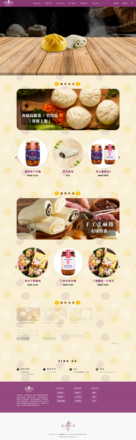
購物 (94, 393)
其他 (94, 401)
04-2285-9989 (51, 372)
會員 (94, 397)
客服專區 (84, 3)
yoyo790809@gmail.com (107, 372)
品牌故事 (60, 393)
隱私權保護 (61, 401)
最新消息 (49, 3)
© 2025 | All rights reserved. (68, 434)
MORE (115, 343)
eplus (73, 437)
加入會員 (78, 397)
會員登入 (78, 393)
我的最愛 (78, 401)
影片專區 (72, 3)
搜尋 (116, 3)
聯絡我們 (60, 397)
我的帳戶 (96, 3)
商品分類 (61, 3)
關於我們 (37, 3)
